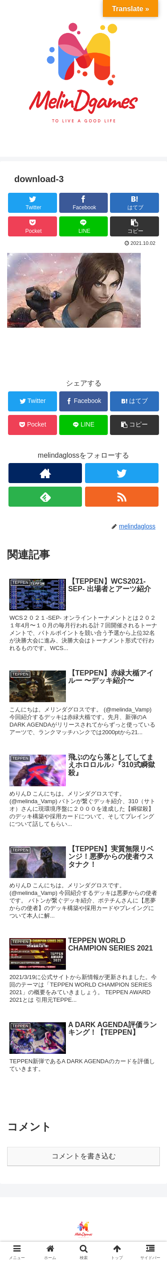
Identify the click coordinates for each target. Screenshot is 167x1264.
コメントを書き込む (84, 1156)
